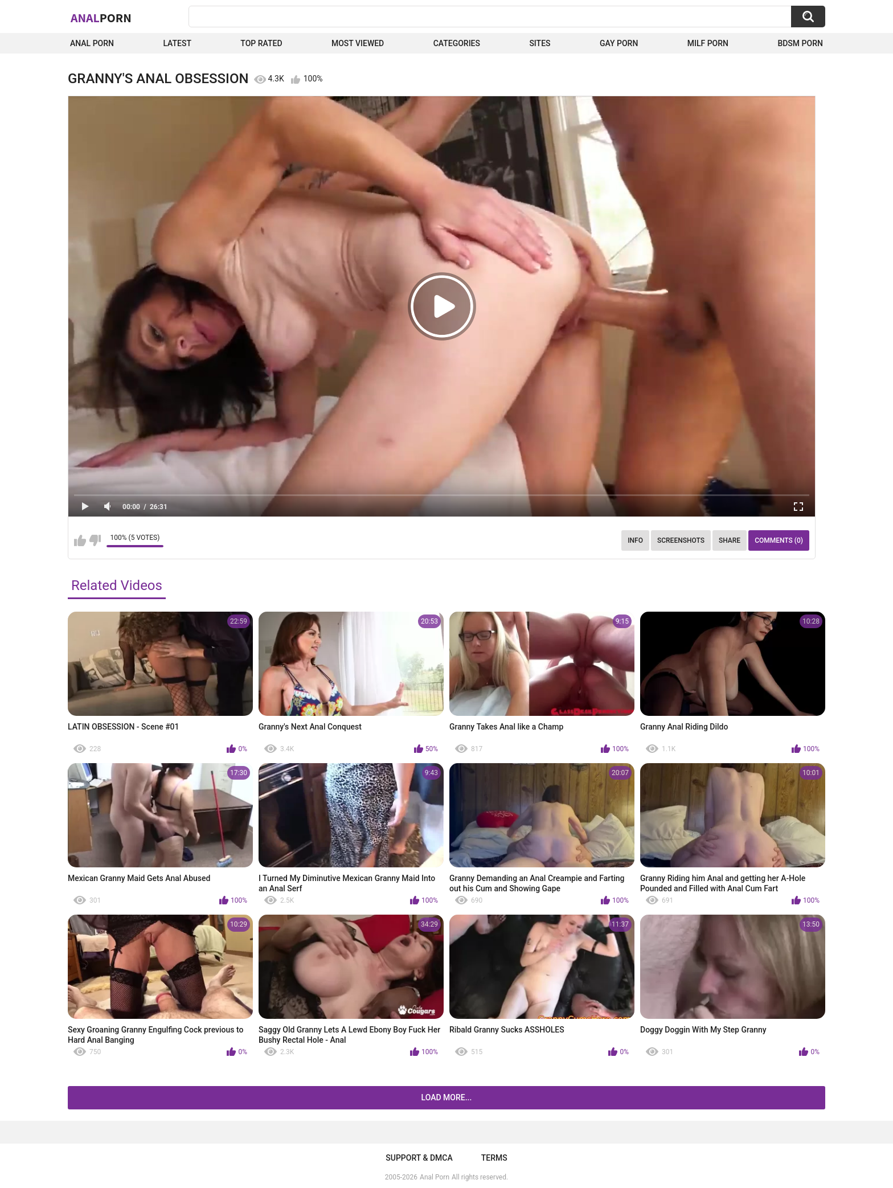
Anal (101, 18)
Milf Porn (707, 43)
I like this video (80, 540)
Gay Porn (619, 43)
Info (635, 540)
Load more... (446, 1097)
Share (729, 540)
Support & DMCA (419, 1157)
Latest (177, 43)
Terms (494, 1157)
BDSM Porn (800, 43)
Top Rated (261, 43)
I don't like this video (95, 540)
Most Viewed (357, 43)
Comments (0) (779, 540)
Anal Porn (92, 43)
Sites (539, 43)
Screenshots (680, 540)
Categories (456, 43)
